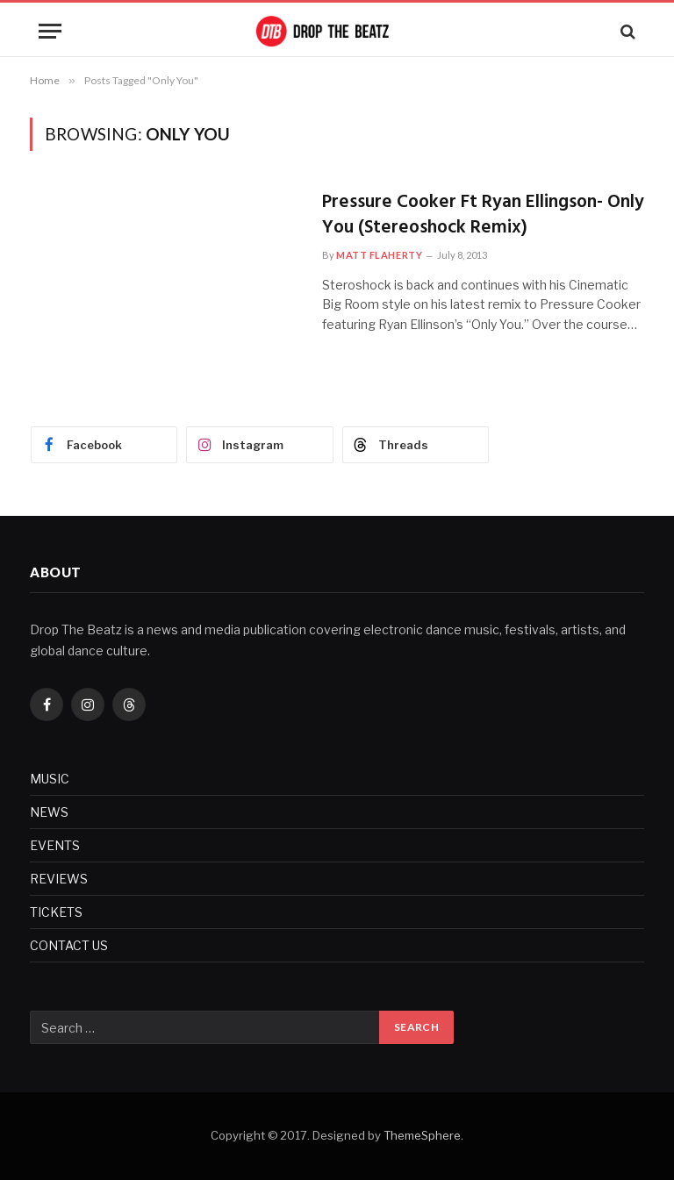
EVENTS (55, 845)
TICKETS (56, 912)
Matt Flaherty (379, 255)
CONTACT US (69, 945)
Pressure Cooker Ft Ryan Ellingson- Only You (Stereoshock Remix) (483, 215)
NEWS (49, 812)
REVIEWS (59, 878)
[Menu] (50, 31)
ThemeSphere (422, 1135)
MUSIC (49, 778)
